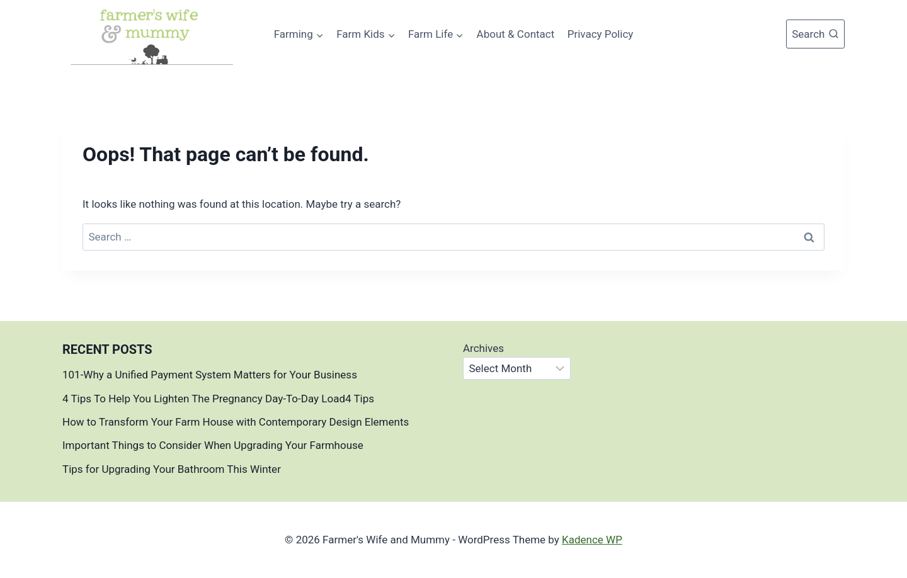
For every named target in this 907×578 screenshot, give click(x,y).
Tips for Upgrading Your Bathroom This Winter (171, 469)
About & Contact (516, 34)
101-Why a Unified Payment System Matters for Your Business (209, 374)
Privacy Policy (601, 34)
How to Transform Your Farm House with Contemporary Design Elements (235, 422)
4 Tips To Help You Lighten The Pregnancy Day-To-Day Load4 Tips (218, 398)
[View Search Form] (815, 34)
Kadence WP (592, 539)
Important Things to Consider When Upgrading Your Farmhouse (214, 445)
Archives (483, 348)
